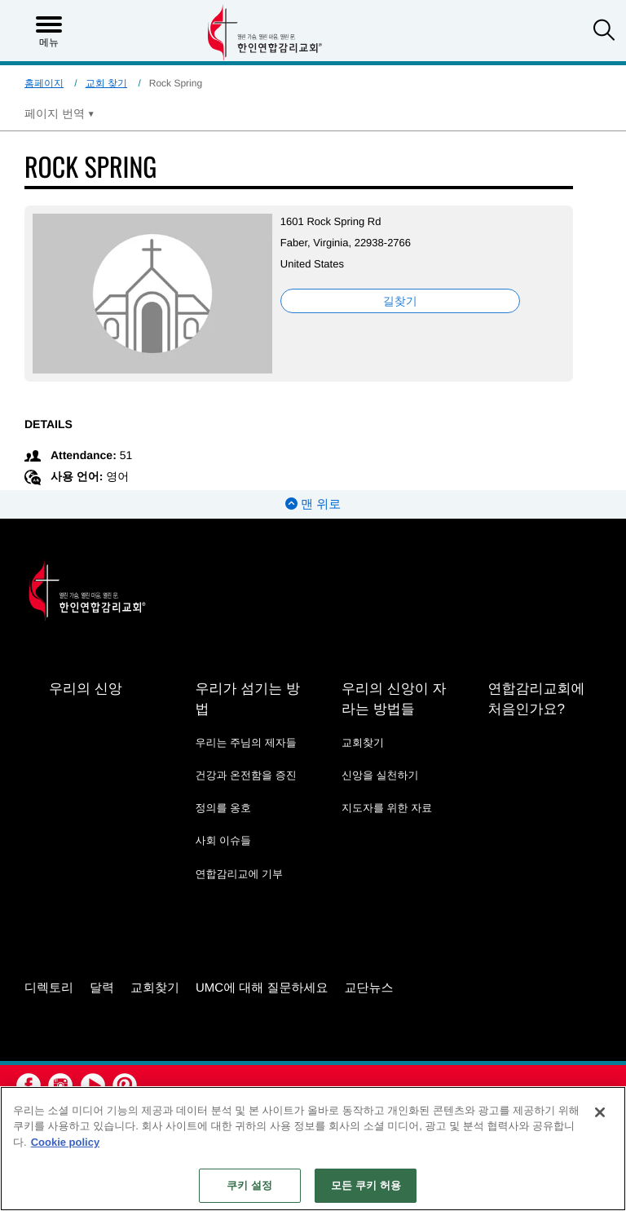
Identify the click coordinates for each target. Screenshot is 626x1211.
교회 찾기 (106, 83)
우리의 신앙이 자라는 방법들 (394, 699)
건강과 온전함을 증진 (245, 775)
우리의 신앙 (85, 688)
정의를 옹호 (223, 808)
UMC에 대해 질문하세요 (262, 987)
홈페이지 (44, 83)
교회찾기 (363, 742)
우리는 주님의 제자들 (245, 742)
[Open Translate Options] (59, 113)
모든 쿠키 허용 (366, 1185)
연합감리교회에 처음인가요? (535, 699)
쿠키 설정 (249, 1185)
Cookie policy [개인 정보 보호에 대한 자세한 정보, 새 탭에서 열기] (65, 1142)
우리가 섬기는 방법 (247, 699)
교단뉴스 (369, 987)
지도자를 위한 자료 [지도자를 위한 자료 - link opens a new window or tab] (387, 808)
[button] (604, 31)
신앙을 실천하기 (380, 775)
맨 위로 (313, 504)
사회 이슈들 (223, 840)
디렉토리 (48, 987)
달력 (102, 987)
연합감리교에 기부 (239, 874)
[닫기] (600, 1112)
